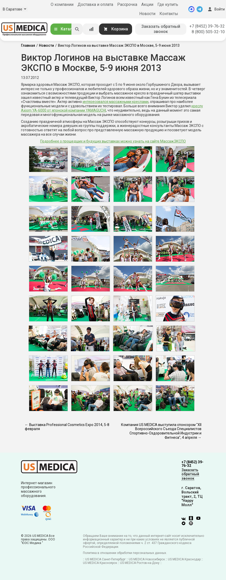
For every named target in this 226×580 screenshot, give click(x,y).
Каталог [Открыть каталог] (65, 29)
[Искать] (77, 29)
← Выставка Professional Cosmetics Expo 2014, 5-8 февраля (67, 427)
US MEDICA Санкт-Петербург (105, 559)
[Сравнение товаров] (91, 29)
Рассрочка (127, 4)
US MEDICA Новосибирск (147, 559)
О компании (62, 4)
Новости (147, 13)
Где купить (167, 4)
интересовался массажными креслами (115, 102)
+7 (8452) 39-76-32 (207, 26)
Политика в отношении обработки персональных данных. (125, 553)
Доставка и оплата (95, 4)
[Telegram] (200, 9)
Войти (216, 9)
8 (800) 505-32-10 (208, 31)
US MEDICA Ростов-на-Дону (139, 563)
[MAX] (191, 9)
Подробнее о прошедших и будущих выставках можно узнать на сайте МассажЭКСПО (113, 141)
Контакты (168, 13)
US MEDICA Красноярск (100, 563)
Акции (147, 4)
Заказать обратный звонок (160, 29)
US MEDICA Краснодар (184, 559)
